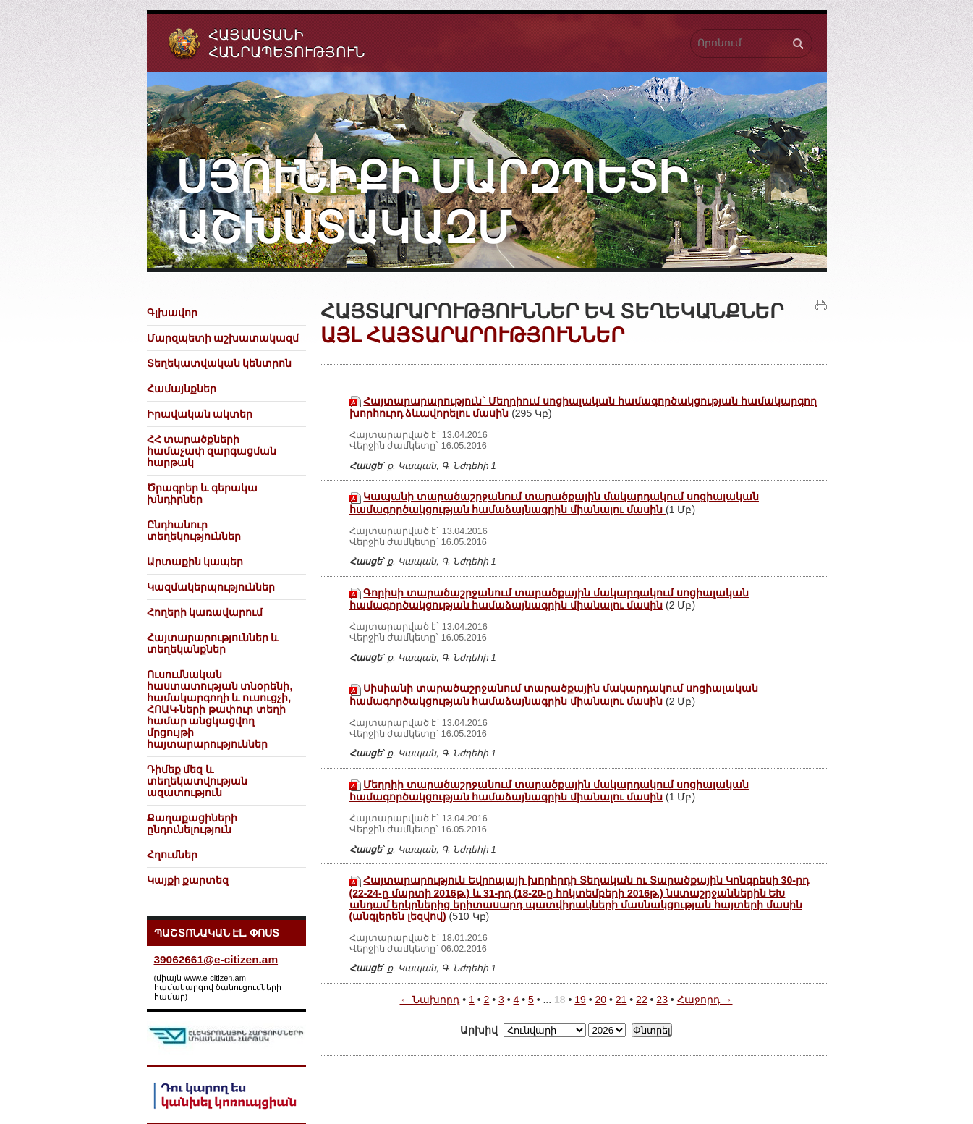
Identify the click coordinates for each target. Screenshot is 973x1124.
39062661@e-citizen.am (216, 959)
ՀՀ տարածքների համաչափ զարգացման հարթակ (212, 451)
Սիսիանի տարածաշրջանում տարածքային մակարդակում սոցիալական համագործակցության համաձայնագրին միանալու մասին (553, 694)
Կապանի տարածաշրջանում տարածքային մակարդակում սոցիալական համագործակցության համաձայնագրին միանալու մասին (554, 503)
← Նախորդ (429, 999)
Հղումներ (172, 855)
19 (580, 999)
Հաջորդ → (705, 999)
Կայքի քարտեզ (188, 880)
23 (662, 999)
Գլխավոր (172, 312)
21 (621, 999)
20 (601, 999)
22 (641, 999)
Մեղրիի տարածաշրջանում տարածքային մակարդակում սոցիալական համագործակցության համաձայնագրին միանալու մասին (549, 791)
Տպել (821, 305)
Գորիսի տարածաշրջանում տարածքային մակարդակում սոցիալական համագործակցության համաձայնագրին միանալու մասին (549, 599)
